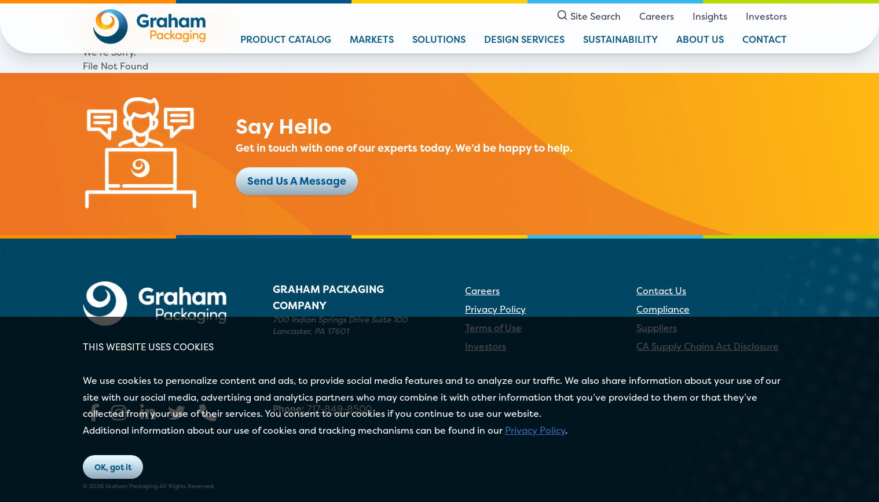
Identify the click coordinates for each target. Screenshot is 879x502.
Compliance (663, 309)
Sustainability (620, 39)
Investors (766, 16)
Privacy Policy (535, 430)
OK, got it (112, 466)
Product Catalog (285, 39)
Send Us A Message (296, 181)
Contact (764, 39)
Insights (710, 16)
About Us (700, 39)
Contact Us (661, 290)
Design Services (524, 39)
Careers (656, 16)
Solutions (439, 39)
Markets (372, 39)
